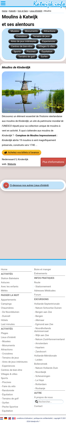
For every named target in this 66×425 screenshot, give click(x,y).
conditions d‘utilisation (24, 418)
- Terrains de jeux (10, 357)
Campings (6, 303)
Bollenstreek (40, 363)
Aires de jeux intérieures (23, 41)
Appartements (8, 299)
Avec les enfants (9, 286)
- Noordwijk (40, 372)
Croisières (21, 36)
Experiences (48, 41)
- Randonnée (7, 390)
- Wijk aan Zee (41, 335)
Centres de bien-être (21, 46)
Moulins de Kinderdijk (16, 67)
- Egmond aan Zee (43, 324)
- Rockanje (39, 388)
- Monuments (8, 345)
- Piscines (6, 382)
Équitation (47, 51)
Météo (4, 290)
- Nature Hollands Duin (46, 368)
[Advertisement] (33, 173)
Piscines (31, 51)
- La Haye (39, 380)
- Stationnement (42, 286)
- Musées (6, 341)
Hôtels (4, 320)
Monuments (31, 31)
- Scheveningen (42, 376)
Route (37, 282)
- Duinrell (5, 316)
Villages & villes (46, 46)
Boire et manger (42, 269)
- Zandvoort (40, 351)
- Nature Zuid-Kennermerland (49, 339)
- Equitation (7, 410)
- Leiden (38, 359)
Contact (38, 406)
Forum (37, 294)
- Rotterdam (40, 384)
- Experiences (8, 365)
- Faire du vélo (8, 386)
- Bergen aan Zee (43, 312)
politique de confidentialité (43, 418)
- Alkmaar (39, 320)
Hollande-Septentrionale (47, 303)
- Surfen (5, 402)
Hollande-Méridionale (45, 355)
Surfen (44, 56)
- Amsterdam (41, 343)
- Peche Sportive (9, 406)
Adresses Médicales (44, 290)
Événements (40, 273)
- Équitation (7, 394)
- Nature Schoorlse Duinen (48, 307)
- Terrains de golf (10, 398)
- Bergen (38, 316)
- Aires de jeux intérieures (14, 361)
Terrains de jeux (41, 36)
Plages (4, 333)
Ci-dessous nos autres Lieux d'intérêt (29, 185)
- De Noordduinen (10, 312)
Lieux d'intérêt (8, 337)
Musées (15, 31)
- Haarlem (39, 347)
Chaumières (7, 307)
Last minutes (8, 324)
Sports (17, 51)
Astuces (5, 282)
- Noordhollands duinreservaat (42, 330)
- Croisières (7, 353)
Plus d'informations (53, 161)
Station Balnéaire (10, 278)
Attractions (49, 31)
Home (4, 269)
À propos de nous (43, 397)
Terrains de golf (26, 56)
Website (12, 164)
